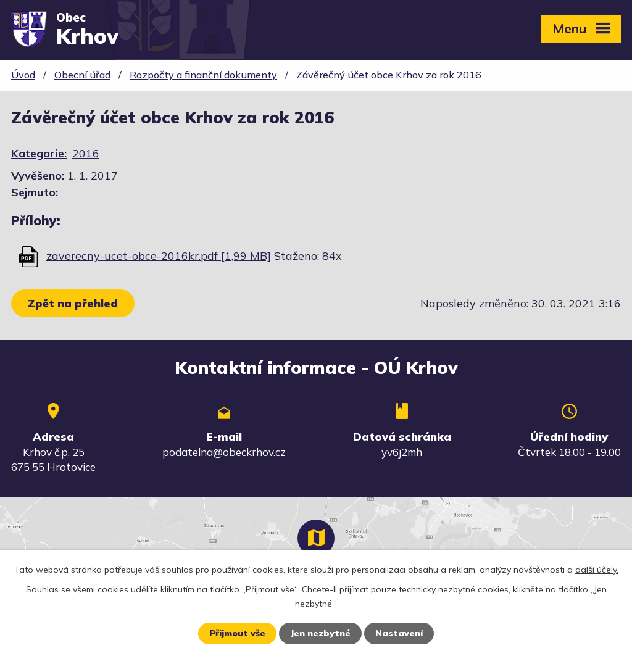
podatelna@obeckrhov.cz (224, 452)
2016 (85, 153)
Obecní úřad (82, 75)
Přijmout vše (237, 633)
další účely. (596, 569)
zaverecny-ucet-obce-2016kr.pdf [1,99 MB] (158, 256)
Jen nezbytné (320, 633)
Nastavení (399, 633)
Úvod (23, 75)
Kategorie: (39, 153)
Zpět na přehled (73, 303)
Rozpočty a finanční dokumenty (203, 75)
